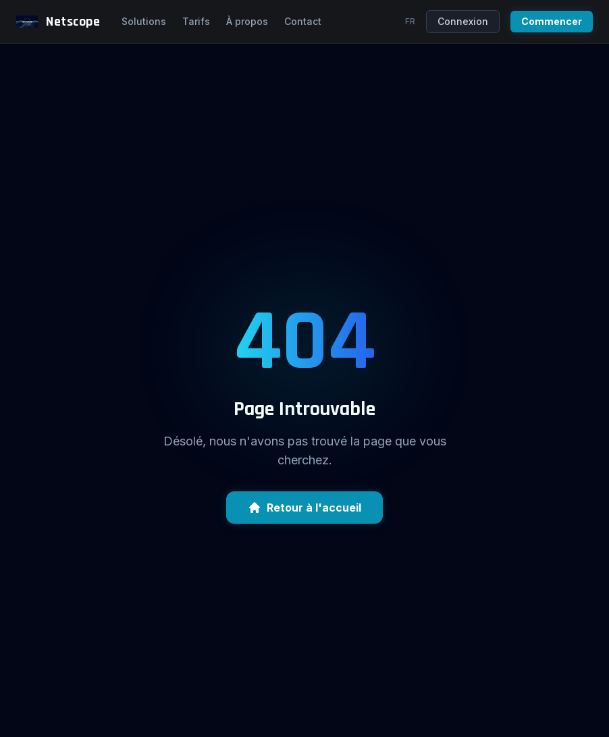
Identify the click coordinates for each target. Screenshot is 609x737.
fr (410, 21)
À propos (247, 21)
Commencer (551, 21)
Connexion (463, 21)
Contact (302, 21)
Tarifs (196, 21)
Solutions (144, 21)
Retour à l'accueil (304, 507)
